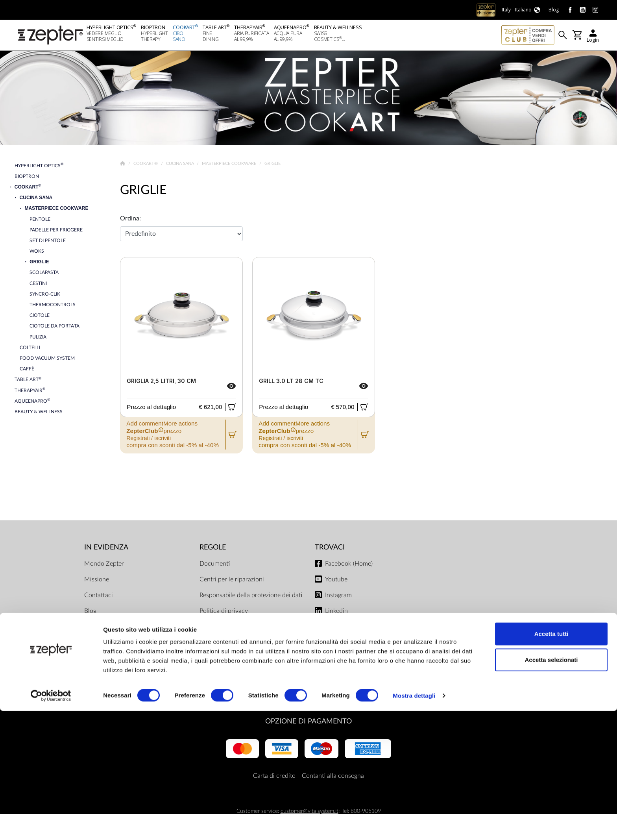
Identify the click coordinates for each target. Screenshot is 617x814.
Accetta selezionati (551, 762)
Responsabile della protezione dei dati (251, 597)
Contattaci (98, 597)
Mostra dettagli (414, 798)
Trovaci (330, 549)
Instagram (338, 597)
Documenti (215, 565)
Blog (90, 613)
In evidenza (106, 549)
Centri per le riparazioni (232, 581)
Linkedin (336, 613)
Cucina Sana (180, 165)
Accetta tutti (551, 736)
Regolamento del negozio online (243, 669)
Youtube (336, 581)
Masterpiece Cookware (229, 165)
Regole (213, 549)
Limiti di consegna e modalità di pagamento (242, 633)
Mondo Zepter (104, 565)
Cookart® (146, 165)
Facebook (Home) (349, 565)
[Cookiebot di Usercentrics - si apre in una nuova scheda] (51, 799)
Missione (96, 581)
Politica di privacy (224, 613)
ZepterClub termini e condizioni (243, 654)
